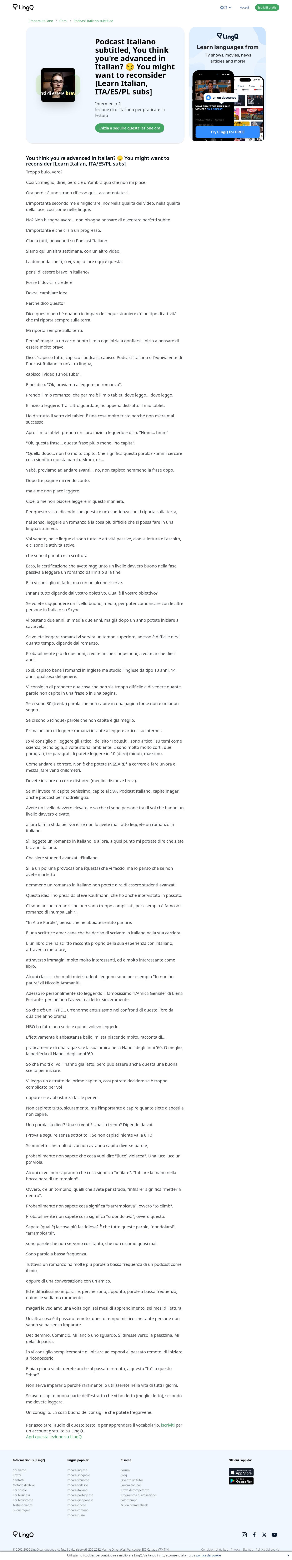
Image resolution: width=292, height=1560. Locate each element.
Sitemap (247, 1549)
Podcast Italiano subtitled (93, 21)
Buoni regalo (21, 1510)
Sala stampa (129, 1500)
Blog (124, 1475)
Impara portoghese (80, 1495)
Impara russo (76, 1515)
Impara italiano (41, 21)
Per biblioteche (23, 1500)
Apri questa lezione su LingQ (54, 1437)
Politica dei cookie (267, 1549)
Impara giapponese (80, 1500)
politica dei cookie (208, 1555)
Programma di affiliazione (138, 1495)
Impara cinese (76, 1505)
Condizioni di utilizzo (214, 1549)
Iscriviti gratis (267, 7)
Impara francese (78, 1480)
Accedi (244, 7)
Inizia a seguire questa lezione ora (129, 128)
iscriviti (168, 1425)
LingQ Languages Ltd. (45, 1549)
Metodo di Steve (24, 1485)
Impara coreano (78, 1510)
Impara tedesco (77, 1485)
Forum (125, 1470)
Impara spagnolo (78, 1475)
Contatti (18, 1480)
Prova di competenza (135, 1490)
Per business (21, 1495)
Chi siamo (19, 1470)
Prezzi (17, 1475)
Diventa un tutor (132, 1480)
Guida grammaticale (134, 1505)
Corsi (63, 21)
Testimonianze (22, 1505)
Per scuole (20, 1490)
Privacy (235, 1549)
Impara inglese (77, 1470)
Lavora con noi (131, 1485)
